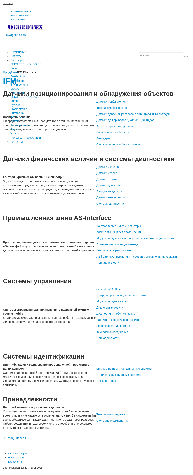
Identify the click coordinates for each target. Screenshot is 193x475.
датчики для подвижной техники (117, 319)
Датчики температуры (110, 197)
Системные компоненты (112, 420)
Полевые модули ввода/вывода (117, 244)
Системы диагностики (110, 203)
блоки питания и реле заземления (118, 232)
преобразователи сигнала (113, 325)
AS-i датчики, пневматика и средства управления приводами (136, 256)
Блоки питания (106, 380)
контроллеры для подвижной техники (121, 295)
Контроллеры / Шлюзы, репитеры (118, 226)
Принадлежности (107, 262)
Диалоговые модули (109, 307)
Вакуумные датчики (109, 191)
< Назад (8, 438)
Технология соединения (112, 332)
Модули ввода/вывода (111, 301)
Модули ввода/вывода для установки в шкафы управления (135, 238)
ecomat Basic (109, 289)
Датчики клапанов (108, 167)
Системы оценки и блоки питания (118, 144)
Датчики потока (106, 179)
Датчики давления (108, 185)
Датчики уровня (106, 173)
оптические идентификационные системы (124, 368)
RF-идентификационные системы (118, 374)
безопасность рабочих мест (114, 250)
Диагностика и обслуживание (115, 313)
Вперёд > (20, 438)
